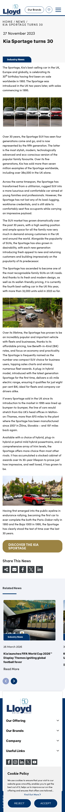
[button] (19, 803)
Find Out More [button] (32, 794)
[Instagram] (15, 764)
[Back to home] (12, 9)
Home (8, 22)
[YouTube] (34, 764)
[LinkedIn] (21, 764)
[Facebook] (9, 764)
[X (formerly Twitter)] (28, 764)
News (20, 22)
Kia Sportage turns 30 (23, 25)
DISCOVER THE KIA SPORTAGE (23, 546)
